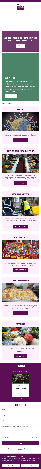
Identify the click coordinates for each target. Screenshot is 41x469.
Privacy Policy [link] (28, 448)
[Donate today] (20, 1)
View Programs (20, 269)
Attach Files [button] (6, 437)
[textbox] (20, 410)
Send (20, 443)
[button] (4, 7)
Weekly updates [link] (23, 372)
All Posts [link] (15, 372)
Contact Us (20, 356)
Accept (30, 465)
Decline (10, 465)
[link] (20, 8)
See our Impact (20, 140)
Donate (20, 45)
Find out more (20, 226)
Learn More (11, 96)
